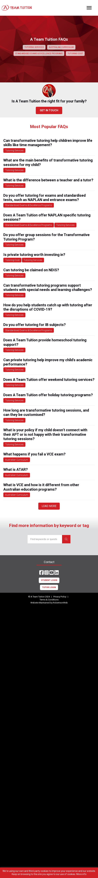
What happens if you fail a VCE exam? (34, 454)
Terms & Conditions (49, 599)
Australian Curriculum (16, 459)
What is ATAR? (15, 469)
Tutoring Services (14, 150)
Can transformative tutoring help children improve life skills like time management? (47, 142)
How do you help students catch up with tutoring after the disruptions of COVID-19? (47, 307)
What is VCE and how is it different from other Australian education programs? (41, 487)
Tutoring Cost (12, 260)
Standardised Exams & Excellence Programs (28, 205)
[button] (41, 572)
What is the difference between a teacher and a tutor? (48, 180)
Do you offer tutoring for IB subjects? (34, 325)
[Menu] (89, 8)
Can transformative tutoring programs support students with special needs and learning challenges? (47, 287)
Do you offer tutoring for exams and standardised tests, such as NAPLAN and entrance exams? (44, 197)
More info (81, 874)
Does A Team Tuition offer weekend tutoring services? (48, 380)
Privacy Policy (59, 596)
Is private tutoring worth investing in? (34, 255)
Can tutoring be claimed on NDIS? (31, 270)
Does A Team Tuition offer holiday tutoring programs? (48, 395)
